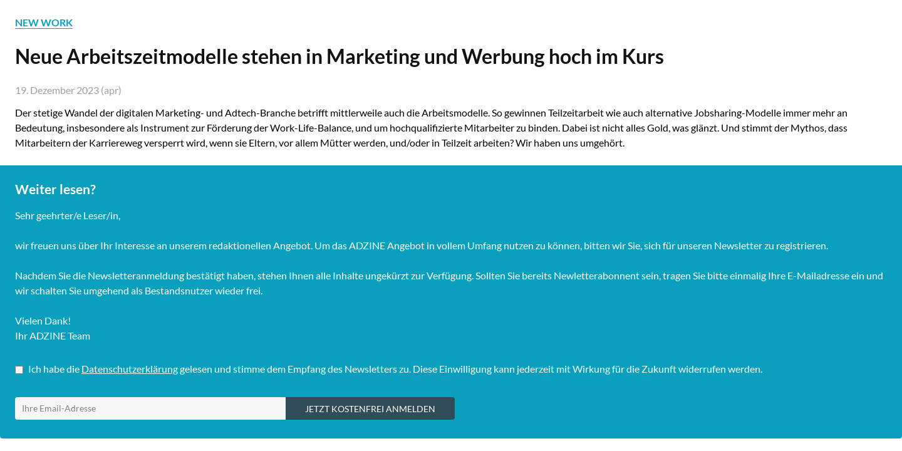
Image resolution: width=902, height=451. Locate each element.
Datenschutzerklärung (129, 369)
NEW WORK (44, 22)
